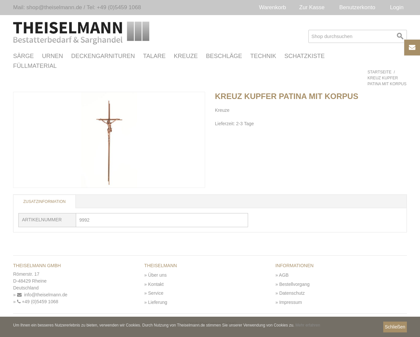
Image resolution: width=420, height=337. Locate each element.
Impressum (290, 302)
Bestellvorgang (294, 284)
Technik (263, 56)
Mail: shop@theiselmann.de (47, 7)
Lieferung (157, 302)
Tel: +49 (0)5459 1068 (114, 7)
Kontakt (155, 284)
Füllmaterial (35, 66)
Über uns (157, 275)
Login (397, 7)
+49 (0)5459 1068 (37, 301)
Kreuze (186, 56)
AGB (284, 275)
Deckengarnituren (103, 56)
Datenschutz (292, 293)
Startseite (379, 72)
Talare (154, 56)
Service (155, 293)
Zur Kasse (312, 7)
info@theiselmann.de (42, 294)
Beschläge (224, 56)
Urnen (52, 56)
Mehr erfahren (307, 325)
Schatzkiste (304, 56)
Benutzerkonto (357, 7)
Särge (23, 56)
